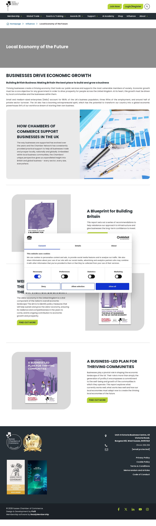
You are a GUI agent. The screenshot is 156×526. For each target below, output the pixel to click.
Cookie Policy (143, 462)
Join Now (115, 6)
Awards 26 (75, 16)
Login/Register (133, 6)
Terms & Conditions (140, 466)
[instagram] (147, 509)
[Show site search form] (147, 6)
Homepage (15, 23)
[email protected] (141, 449)
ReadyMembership (40, 514)
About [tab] (114, 246)
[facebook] (118, 509)
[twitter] (125, 509)
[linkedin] (133, 509)
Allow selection (77, 286)
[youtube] (140, 509)
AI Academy (108, 16)
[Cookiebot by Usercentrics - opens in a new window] (118, 238)
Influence (131, 16)
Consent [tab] (42, 246)
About (142, 16)
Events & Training (54, 16)
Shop (120, 16)
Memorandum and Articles (137, 470)
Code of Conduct (141, 474)
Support (91, 16)
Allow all (112, 286)
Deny (43, 286)
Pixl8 (33, 511)
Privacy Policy (143, 457)
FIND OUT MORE (27, 322)
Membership (13, 16)
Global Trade (33, 16)
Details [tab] (78, 246)
